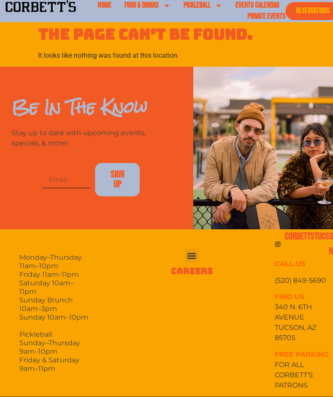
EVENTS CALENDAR (257, 5)
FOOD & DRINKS (147, 5)
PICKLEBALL (202, 5)
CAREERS (192, 271)
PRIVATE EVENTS (266, 16)
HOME (104, 5)
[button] (192, 256)
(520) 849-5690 (301, 280)
